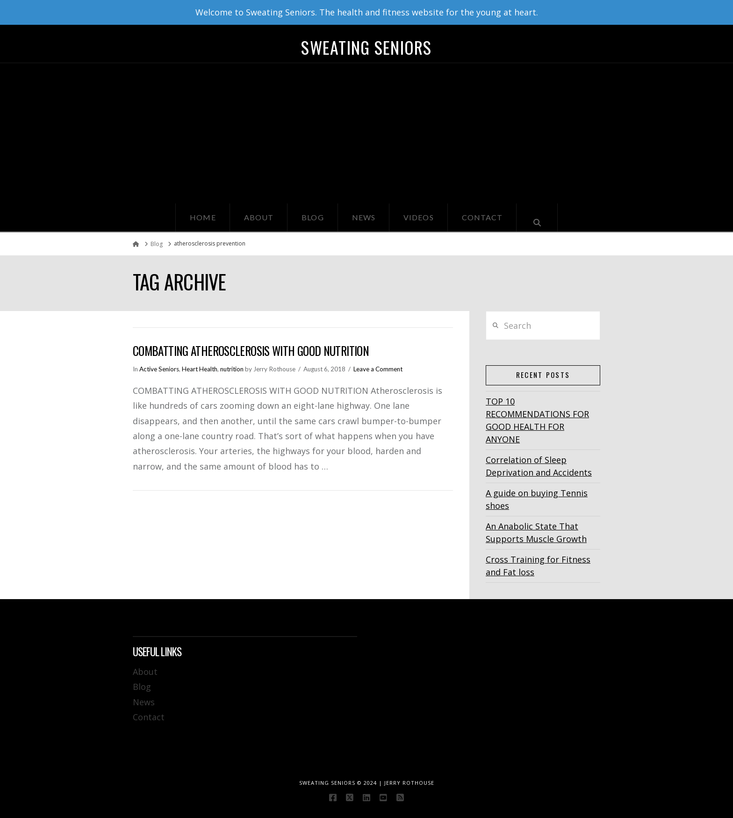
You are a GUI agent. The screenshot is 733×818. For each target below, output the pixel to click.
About (145, 671)
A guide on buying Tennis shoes (537, 499)
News (144, 702)
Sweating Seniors (366, 47)
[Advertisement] (366, 133)
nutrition (232, 369)
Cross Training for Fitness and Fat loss (538, 566)
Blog (142, 686)
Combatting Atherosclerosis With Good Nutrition (251, 350)
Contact (149, 717)
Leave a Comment (377, 369)
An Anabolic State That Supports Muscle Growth (536, 532)
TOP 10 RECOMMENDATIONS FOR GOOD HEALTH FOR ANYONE (537, 420)
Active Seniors (159, 369)
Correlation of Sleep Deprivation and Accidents (539, 466)
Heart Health (199, 369)
